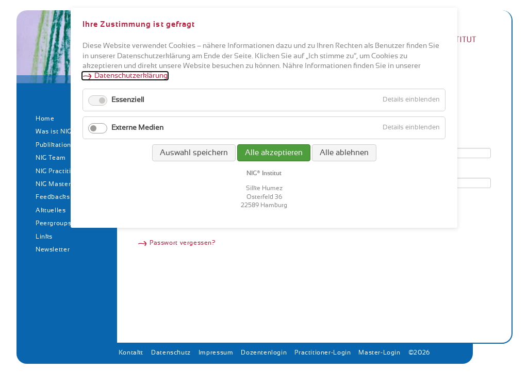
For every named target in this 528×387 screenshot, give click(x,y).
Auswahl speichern (194, 153)
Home (45, 118)
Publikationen (57, 145)
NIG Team (51, 158)
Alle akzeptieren (274, 153)
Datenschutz (171, 352)
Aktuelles (51, 210)
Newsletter (53, 249)
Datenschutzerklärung (131, 75)
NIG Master (53, 184)
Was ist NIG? (55, 131)
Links (44, 236)
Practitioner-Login (322, 352)
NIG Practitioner (60, 171)
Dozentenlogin (264, 352)
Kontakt (131, 352)
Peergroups (53, 223)
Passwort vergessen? (183, 243)
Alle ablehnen (344, 153)
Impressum (216, 352)
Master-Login (379, 352)
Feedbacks (53, 197)
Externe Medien (137, 127)
